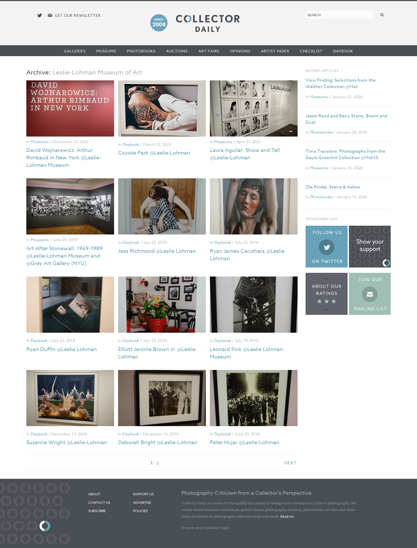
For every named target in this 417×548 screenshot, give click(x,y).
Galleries (75, 50)
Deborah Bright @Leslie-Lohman (158, 442)
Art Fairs (208, 50)
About (94, 494)
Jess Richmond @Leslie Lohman (157, 251)
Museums (106, 50)
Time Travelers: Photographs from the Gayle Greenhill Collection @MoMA (345, 154)
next (290, 463)
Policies (140, 510)
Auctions (177, 50)
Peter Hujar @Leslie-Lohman (244, 442)
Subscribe (97, 510)
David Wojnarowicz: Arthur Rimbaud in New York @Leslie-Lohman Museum (63, 157)
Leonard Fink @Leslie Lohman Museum (246, 353)
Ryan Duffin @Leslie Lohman (61, 349)
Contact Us (99, 502)
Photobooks (141, 50)
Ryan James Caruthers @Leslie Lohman (247, 254)
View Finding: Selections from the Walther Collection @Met (341, 83)
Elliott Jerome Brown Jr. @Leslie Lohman (156, 353)
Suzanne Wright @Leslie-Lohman (66, 442)
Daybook (343, 50)
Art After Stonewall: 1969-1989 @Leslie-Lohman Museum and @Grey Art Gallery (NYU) (64, 256)
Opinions (240, 50)
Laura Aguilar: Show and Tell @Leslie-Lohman (245, 154)
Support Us (143, 494)
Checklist (311, 50)
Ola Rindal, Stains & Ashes (333, 187)
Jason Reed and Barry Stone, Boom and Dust (346, 119)
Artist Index (275, 50)
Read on (287, 516)
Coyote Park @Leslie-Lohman (154, 153)
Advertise (142, 502)
